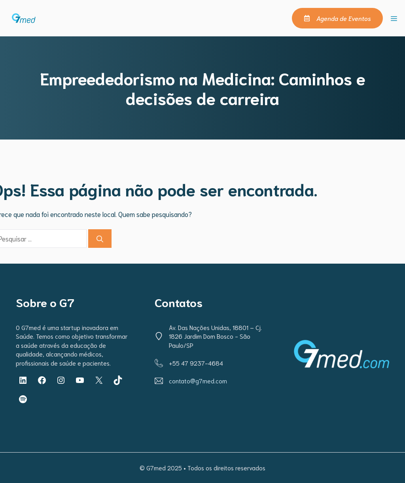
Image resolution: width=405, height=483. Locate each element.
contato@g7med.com (198, 381)
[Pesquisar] (100, 238)
